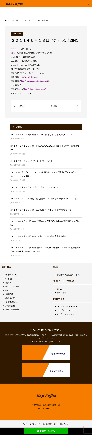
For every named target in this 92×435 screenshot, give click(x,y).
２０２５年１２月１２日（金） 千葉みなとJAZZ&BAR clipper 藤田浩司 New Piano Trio (45, 223)
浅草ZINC (14, 53)
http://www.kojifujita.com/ (30, 77)
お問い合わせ (64, 424)
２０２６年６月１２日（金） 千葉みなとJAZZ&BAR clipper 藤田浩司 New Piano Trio (44, 148)
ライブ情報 (61, 293)
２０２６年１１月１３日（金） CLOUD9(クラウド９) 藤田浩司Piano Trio (41, 135)
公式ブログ (61, 289)
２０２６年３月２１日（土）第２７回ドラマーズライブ (34, 187)
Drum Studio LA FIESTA (67, 306)
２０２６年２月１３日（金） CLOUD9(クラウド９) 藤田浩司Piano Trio (40, 210)
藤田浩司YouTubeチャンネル (69, 275)
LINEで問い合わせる (46, 431)
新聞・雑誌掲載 (12, 309)
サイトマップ (34, 424)
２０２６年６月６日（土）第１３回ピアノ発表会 (31, 161)
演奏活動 (9, 294)
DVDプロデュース (13, 286)
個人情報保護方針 (49, 424)
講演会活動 (10, 298)
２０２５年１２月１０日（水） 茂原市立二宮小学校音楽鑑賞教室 (38, 236)
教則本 (8, 283)
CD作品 (8, 279)
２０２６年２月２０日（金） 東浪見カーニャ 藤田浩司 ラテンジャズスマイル (44, 199)
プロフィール (11, 275)
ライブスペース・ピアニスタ (69, 310)
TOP (25, 424)
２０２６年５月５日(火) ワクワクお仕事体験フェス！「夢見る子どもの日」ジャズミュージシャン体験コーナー (45, 174)
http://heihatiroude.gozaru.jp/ (35, 89)
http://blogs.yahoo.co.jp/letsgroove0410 (36, 81)
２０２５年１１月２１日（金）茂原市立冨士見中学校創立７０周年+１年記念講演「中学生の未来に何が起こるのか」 (45, 249)
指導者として (11, 302)
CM (6, 290)
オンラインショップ (65, 314)
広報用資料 (10, 306)
